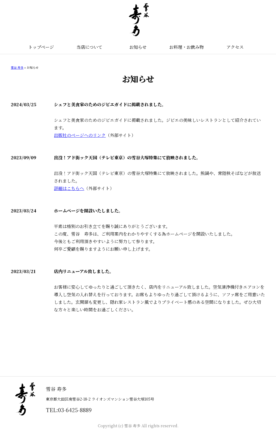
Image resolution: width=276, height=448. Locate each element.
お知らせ (138, 47)
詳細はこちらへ (69, 188)
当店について (89, 47)
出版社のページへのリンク (80, 135)
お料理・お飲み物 (186, 47)
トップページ (41, 47)
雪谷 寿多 (17, 67)
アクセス (235, 47)
